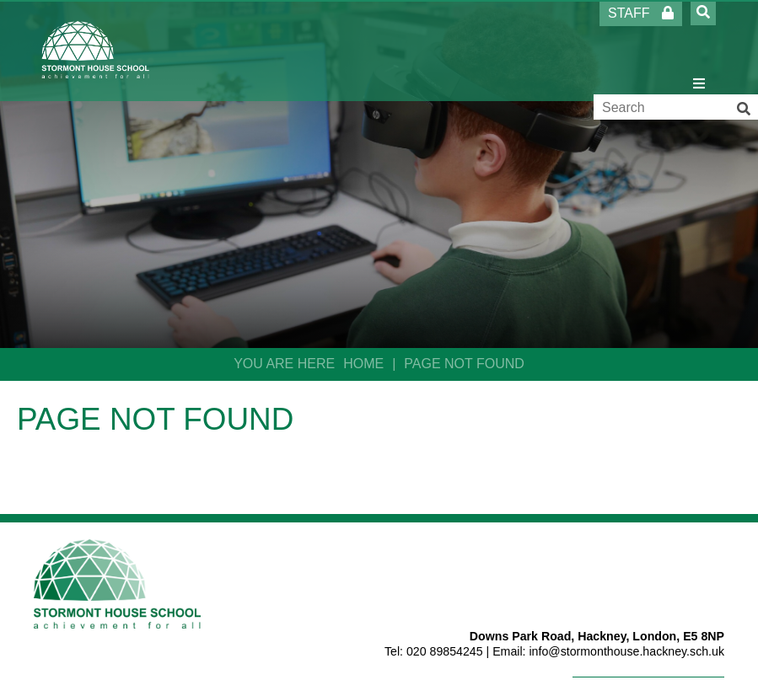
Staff (641, 13)
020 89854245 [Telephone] (444, 651)
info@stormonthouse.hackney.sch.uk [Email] (626, 651)
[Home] (95, 49)
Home (363, 363)
